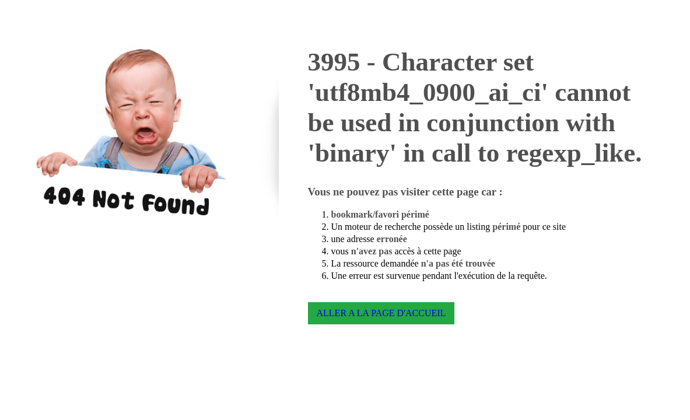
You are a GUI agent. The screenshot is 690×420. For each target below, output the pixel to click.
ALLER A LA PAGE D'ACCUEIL (381, 313)
